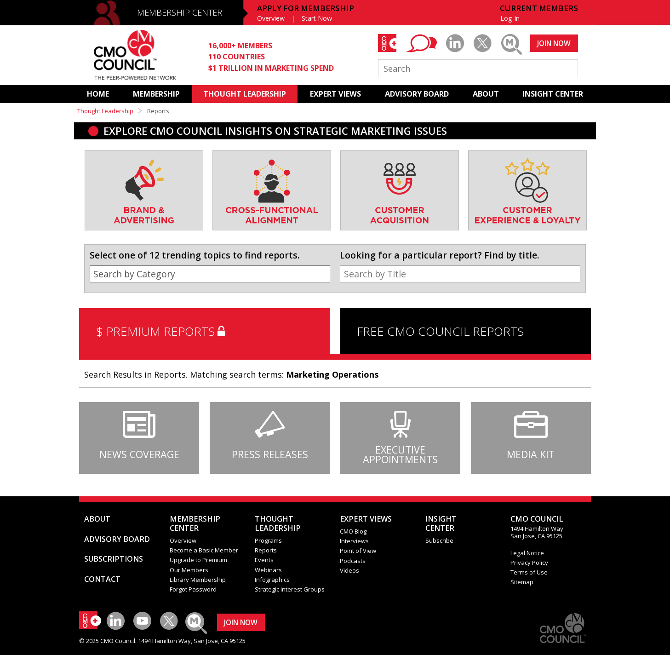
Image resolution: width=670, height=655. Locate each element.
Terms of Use (529, 572)
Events (264, 560)
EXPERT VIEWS (335, 94)
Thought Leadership (105, 111)
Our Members (189, 570)
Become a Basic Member (204, 550)
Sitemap (521, 582)
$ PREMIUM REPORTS (162, 331)
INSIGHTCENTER (441, 523)
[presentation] (99, 201)
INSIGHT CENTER (552, 94)
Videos (349, 570)
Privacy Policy (529, 562)
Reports (266, 550)
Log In (510, 18)
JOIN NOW (554, 43)
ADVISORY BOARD (417, 94)
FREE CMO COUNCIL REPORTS (440, 331)
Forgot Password (193, 589)
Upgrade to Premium (198, 560)
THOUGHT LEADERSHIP (244, 94)
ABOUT (486, 94)
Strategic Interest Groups (290, 589)
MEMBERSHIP (156, 94)
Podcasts (353, 561)
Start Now (317, 18)
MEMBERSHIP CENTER (179, 12)
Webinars (268, 570)
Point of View (358, 550)
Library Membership (198, 579)
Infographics (272, 579)
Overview (271, 18)
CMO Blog (353, 531)
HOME (98, 94)
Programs (268, 540)
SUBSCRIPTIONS (113, 559)
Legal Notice (527, 553)
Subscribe (439, 540)
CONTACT (102, 579)
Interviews (354, 541)
